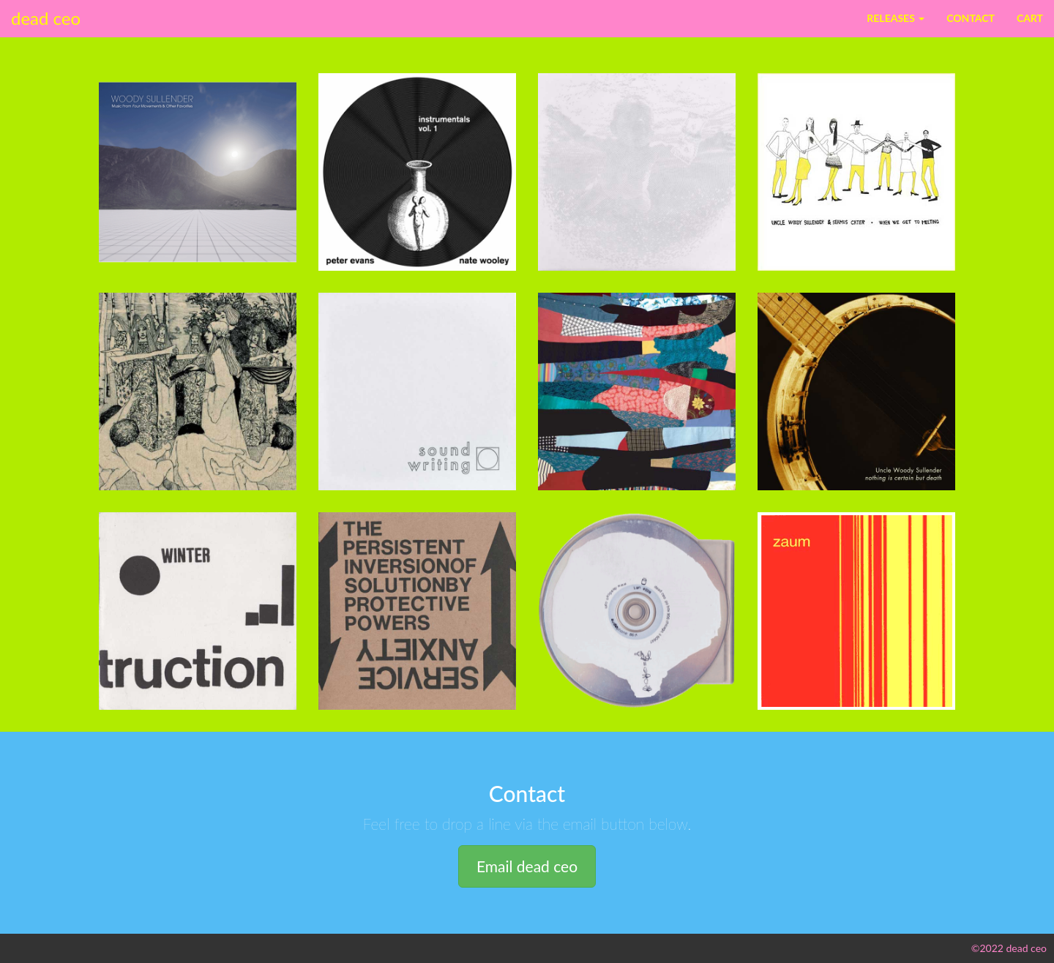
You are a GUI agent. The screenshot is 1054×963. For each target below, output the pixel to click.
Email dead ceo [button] (527, 866)
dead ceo (46, 18)
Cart (1030, 18)
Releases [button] (895, 18)
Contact (970, 18)
